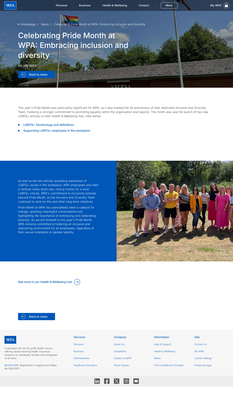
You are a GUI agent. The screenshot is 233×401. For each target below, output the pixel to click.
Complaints (120, 351)
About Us (119, 344)
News (45, 24)
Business (85, 5)
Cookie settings (203, 358)
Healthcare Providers (85, 365)
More (169, 5)
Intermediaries (82, 358)
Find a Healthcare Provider (169, 365)
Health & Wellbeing (115, 5)
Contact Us (201, 344)
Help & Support (162, 344)
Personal (61, 5)
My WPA (199, 351)
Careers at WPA (122, 358)
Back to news (37, 74)
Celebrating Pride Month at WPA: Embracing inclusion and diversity (99, 24)
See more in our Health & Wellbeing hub (45, 282)
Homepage (28, 24)
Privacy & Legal (203, 365)
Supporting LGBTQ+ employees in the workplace (56, 130)
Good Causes (121, 365)
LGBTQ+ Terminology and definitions (48, 125)
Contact (144, 5)
